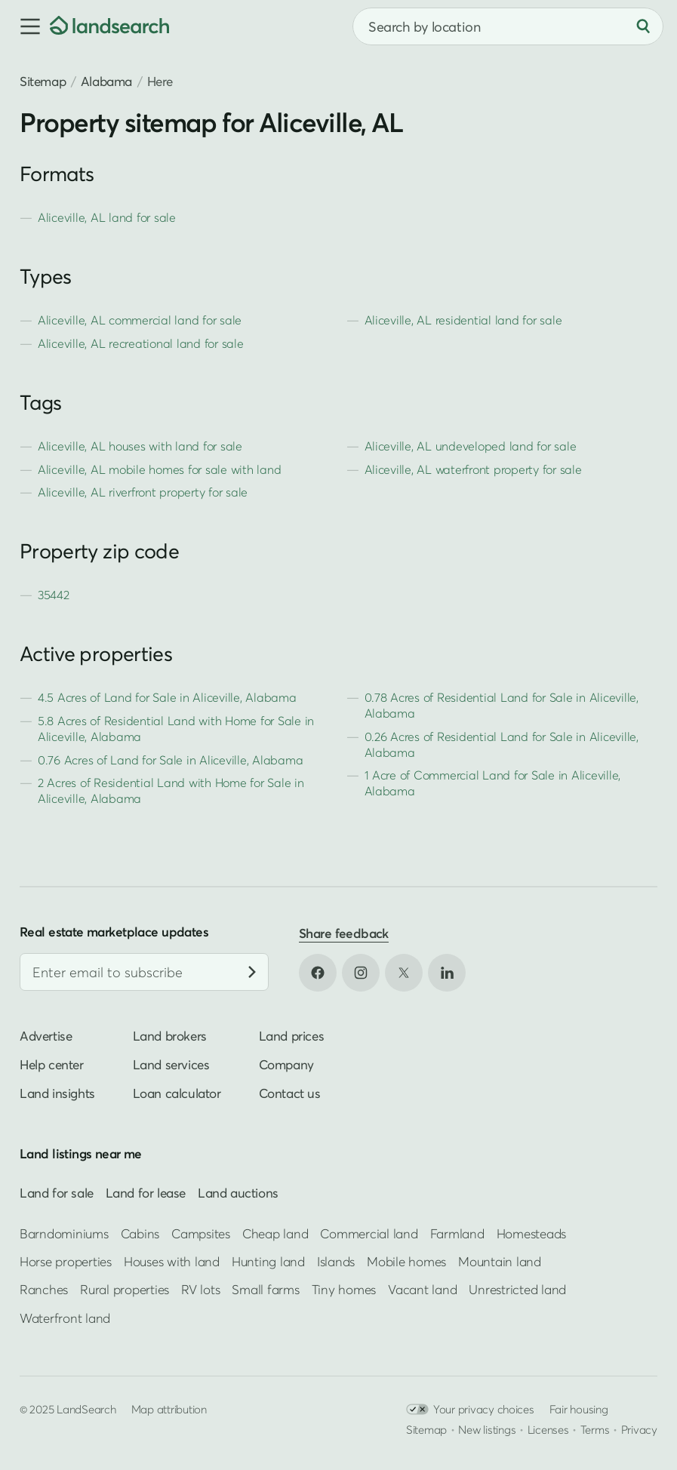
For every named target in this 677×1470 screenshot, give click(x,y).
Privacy (639, 1429)
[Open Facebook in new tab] (318, 973)
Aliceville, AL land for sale (107, 217)
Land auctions (238, 1193)
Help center (52, 1064)
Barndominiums (64, 1233)
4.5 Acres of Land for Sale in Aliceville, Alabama (167, 697)
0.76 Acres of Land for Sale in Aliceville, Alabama (170, 759)
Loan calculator (177, 1093)
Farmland (457, 1233)
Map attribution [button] (169, 1409)
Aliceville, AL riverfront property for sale (143, 492)
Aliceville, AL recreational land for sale (141, 343)
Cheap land (275, 1233)
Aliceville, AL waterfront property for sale (473, 469)
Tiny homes (344, 1289)
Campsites (200, 1233)
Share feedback (344, 933)
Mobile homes (406, 1261)
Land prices (292, 1036)
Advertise (46, 1036)
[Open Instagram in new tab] (361, 973)
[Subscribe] (252, 972)
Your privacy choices (470, 1409)
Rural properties (124, 1289)
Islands (336, 1261)
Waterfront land (65, 1318)
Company (286, 1064)
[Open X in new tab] (404, 973)
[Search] (643, 26)
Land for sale (57, 1193)
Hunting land (268, 1261)
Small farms (265, 1289)
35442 (53, 594)
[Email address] (144, 972)
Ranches (44, 1289)
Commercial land (368, 1233)
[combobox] (507, 26)
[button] (25, 26)
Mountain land (499, 1261)
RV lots (200, 1289)
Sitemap (43, 81)
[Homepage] (109, 26)
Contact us (290, 1093)
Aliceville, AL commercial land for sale (140, 320)
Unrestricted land (517, 1289)
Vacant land (422, 1289)
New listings (486, 1429)
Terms (595, 1429)
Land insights (57, 1093)
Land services (171, 1064)
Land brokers (170, 1036)
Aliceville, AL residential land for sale (463, 320)
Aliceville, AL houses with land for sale (140, 446)
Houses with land (172, 1261)
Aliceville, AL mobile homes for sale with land (159, 469)
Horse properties (66, 1261)
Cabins (140, 1233)
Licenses (548, 1429)
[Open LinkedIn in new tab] (447, 973)
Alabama (106, 81)
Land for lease (146, 1193)
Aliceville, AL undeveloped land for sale (471, 446)
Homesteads (531, 1233)
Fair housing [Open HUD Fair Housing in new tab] (578, 1409)
